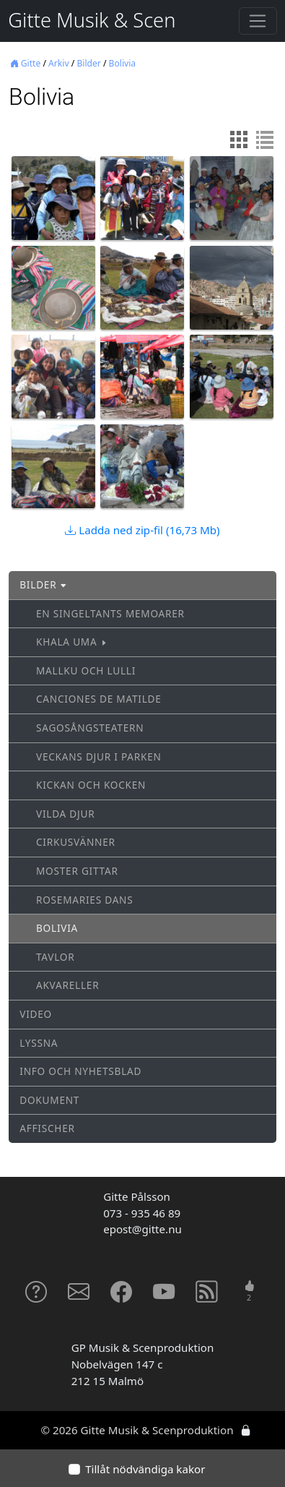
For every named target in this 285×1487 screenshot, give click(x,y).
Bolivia (122, 63)
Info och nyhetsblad (80, 1071)
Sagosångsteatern (90, 727)
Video (35, 1014)
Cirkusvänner (75, 842)
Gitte (25, 63)
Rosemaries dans (84, 900)
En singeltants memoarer (110, 613)
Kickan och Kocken (91, 785)
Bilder (88, 63)
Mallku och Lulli (86, 670)
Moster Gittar (77, 871)
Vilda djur (65, 813)
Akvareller (67, 985)
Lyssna (38, 1043)
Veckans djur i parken (99, 756)
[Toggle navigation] (258, 21)
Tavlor (55, 957)
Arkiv (58, 63)
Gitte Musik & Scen (91, 20)
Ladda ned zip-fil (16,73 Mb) (142, 530)
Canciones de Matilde (99, 699)
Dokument (49, 1100)
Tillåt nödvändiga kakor (145, 1469)
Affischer (47, 1128)
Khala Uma (72, 641)
